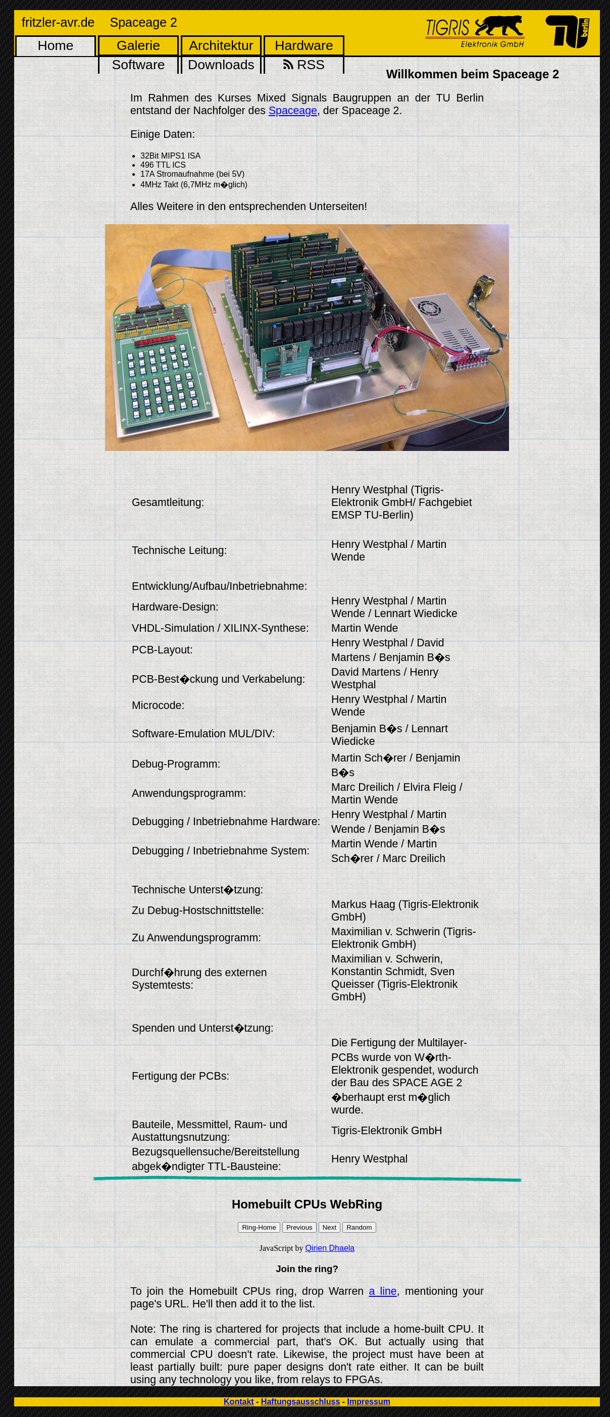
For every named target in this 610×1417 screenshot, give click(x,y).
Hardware (304, 45)
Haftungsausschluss (300, 1401)
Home (55, 45)
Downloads (221, 64)
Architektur (221, 45)
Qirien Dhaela (329, 1248)
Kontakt (239, 1401)
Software (138, 64)
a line (382, 1291)
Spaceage (293, 111)
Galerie (138, 45)
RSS (304, 64)
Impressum (368, 1401)
